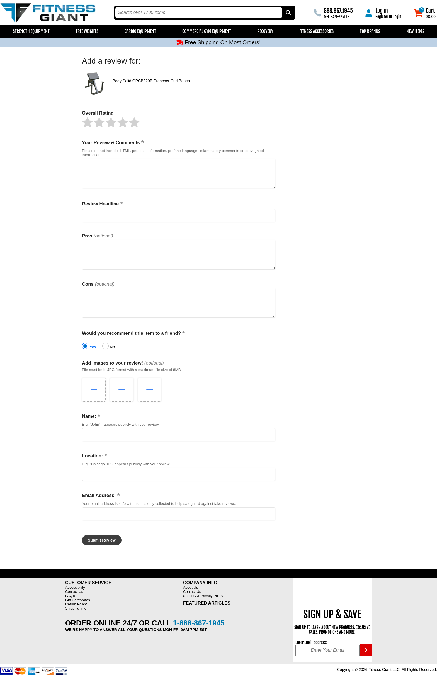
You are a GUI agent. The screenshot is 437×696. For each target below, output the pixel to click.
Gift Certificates (77, 612)
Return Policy (76, 617)
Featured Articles (206, 615)
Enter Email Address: (311, 655)
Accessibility (75, 600)
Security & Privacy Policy (203, 608)
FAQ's (70, 608)
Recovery (265, 31)
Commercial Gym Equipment (206, 31)
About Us (190, 600)
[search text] (198, 12)
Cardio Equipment (140, 31)
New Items (415, 31)
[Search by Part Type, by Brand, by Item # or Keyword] (288, 12)
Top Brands (370, 31)
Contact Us (74, 604)
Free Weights (87, 31)
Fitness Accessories (316, 31)
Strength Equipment (31, 31)
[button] (87, 122)
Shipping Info (75, 621)
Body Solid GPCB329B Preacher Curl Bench (151, 81)
